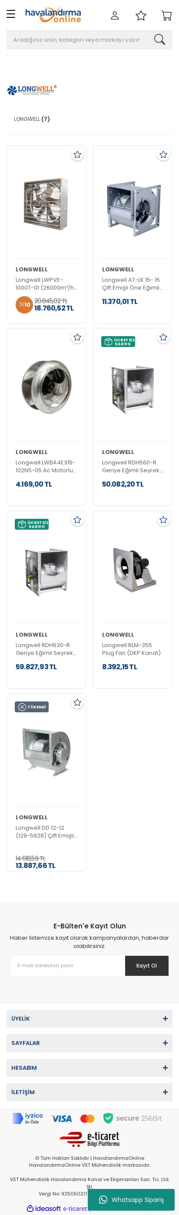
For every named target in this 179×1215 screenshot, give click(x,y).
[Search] (89, 40)
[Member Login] (114, 16)
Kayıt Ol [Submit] (146, 965)
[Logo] (53, 14)
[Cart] (167, 16)
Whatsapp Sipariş (131, 1200)
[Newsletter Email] (89, 966)
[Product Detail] (46, 204)
